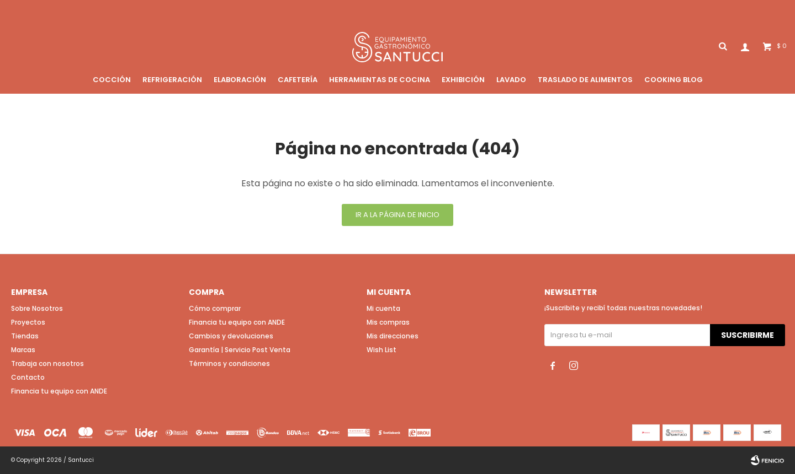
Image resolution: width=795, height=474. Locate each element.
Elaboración (240, 79)
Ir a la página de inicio (397, 214)
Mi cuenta (383, 308)
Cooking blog (673, 79)
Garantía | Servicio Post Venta (239, 349)
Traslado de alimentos (585, 79)
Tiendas (25, 336)
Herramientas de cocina (379, 79)
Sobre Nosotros (37, 308)
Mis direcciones (392, 336)
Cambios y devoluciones (231, 336)
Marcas (23, 349)
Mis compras (388, 322)
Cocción (112, 79)
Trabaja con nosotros (47, 363)
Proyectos (28, 322)
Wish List (381, 349)
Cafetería (297, 79)
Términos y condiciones (229, 363)
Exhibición (463, 79)
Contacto (28, 377)
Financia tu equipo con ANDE (59, 391)
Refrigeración (172, 79)
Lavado (511, 79)
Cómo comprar (215, 308)
